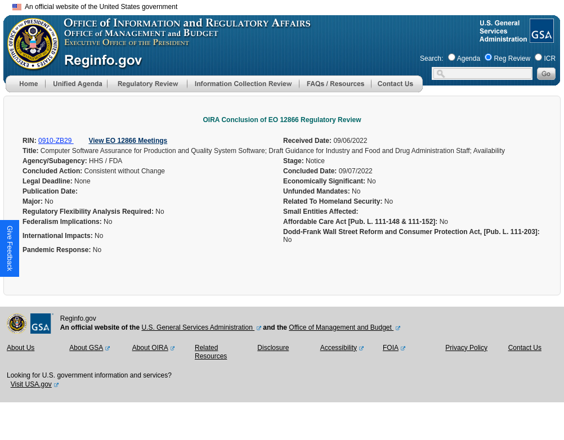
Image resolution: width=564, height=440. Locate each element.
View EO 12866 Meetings (127, 141)
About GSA (86, 348)
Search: (431, 58)
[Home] (25, 90)
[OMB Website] (29, 65)
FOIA (391, 348)
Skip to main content (289, 5)
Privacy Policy (466, 348)
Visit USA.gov (31, 384)
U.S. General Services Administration (197, 327)
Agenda (468, 58)
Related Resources (211, 352)
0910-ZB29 (56, 141)
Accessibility (338, 348)
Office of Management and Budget (341, 327)
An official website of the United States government (94, 7)
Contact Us (524, 348)
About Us (20, 348)
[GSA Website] (540, 38)
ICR (550, 58)
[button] (76, 83)
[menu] (76, 83)
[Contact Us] (397, 90)
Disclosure (273, 348)
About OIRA (150, 348)
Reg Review (512, 58)
